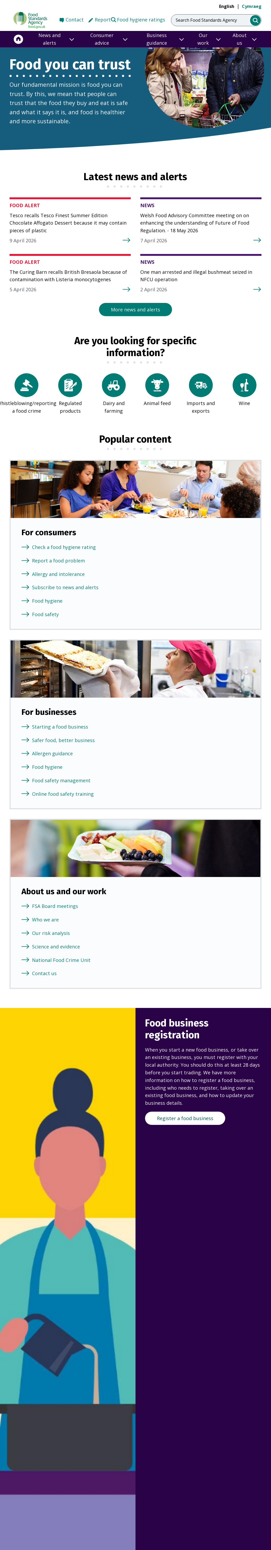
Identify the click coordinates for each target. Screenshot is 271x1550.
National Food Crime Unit (61, 960)
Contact (75, 19)
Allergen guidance (52, 753)
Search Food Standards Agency (206, 20)
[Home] (19, 39)
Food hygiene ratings (138, 19)
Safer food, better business (63, 740)
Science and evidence (56, 946)
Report (103, 19)
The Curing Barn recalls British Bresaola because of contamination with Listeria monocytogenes (68, 276)
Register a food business (185, 1118)
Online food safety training (63, 794)
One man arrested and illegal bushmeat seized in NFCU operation (196, 276)
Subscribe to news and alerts (65, 587)
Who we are (45, 919)
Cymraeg (251, 6)
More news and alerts (135, 309)
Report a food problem (58, 560)
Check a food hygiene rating (64, 547)
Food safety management (61, 780)
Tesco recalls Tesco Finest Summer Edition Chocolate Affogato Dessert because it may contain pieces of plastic (68, 223)
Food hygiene (47, 601)
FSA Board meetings (55, 906)
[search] (255, 20)
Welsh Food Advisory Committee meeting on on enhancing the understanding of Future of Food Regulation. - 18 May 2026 (194, 223)
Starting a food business (60, 727)
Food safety (45, 614)
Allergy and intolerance (58, 574)
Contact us (44, 973)
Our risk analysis (51, 933)
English (226, 6)
